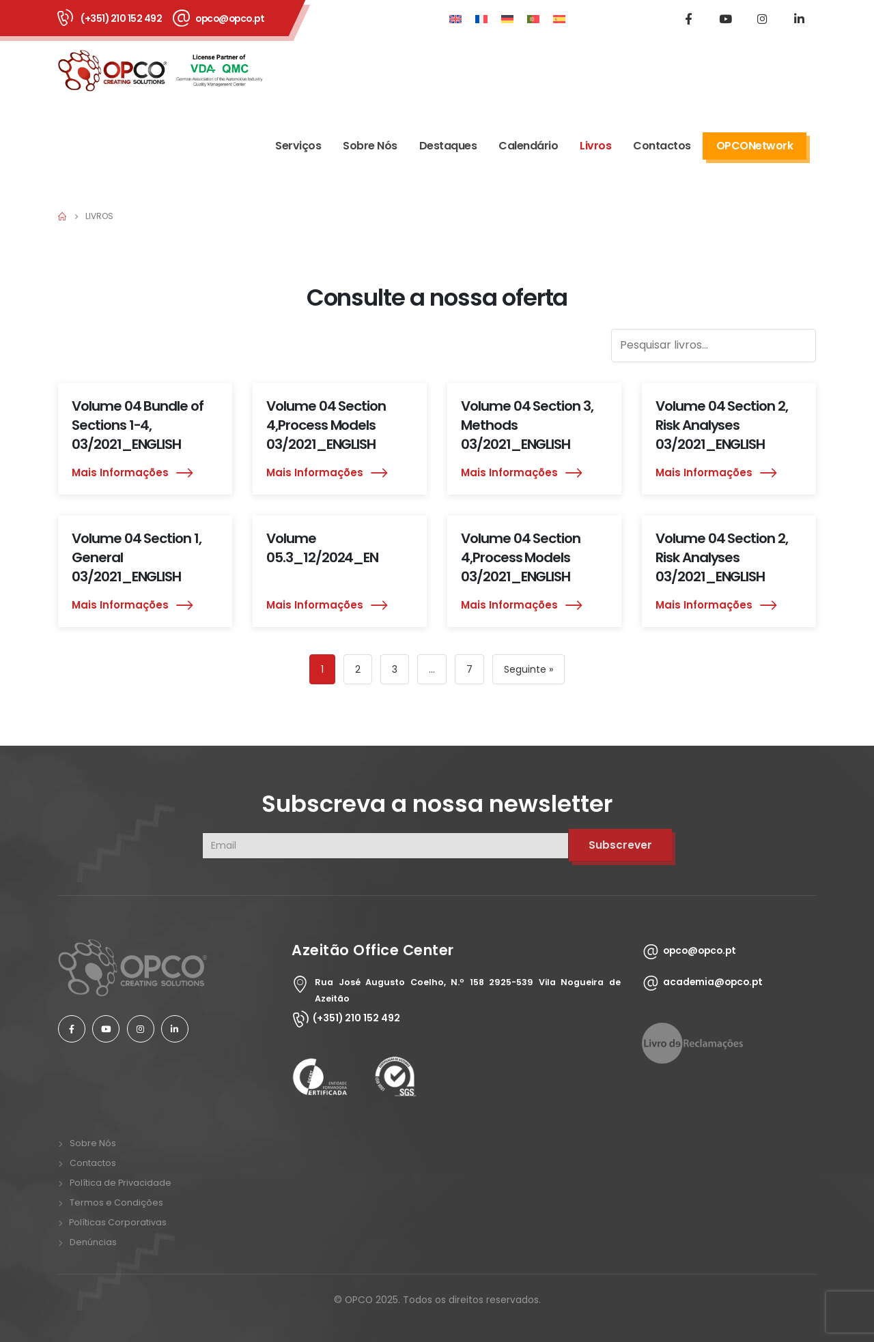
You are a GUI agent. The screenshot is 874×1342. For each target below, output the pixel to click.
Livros (595, 146)
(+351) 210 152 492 (121, 18)
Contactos (662, 146)
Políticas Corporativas (117, 1222)
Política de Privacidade (120, 1182)
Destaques (448, 146)
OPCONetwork (754, 146)
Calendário (528, 146)
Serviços (298, 146)
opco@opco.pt (229, 18)
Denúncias (93, 1242)
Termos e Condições (116, 1202)
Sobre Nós (370, 146)
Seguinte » (528, 669)
